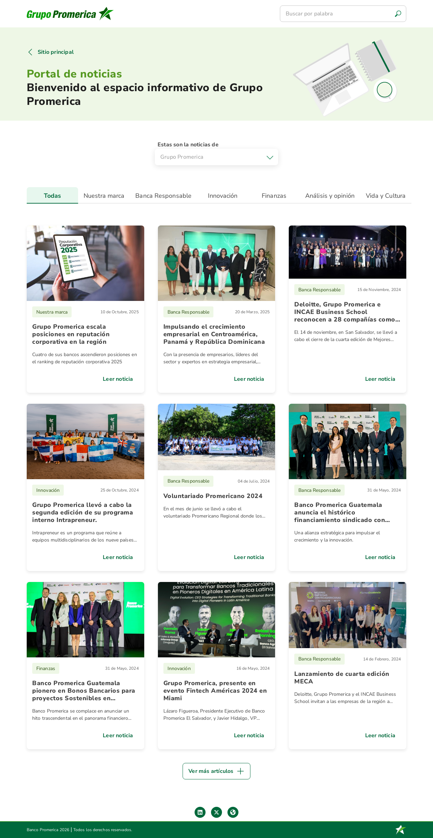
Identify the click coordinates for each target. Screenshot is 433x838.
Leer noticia (118, 379)
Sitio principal (56, 52)
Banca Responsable (163, 196)
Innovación (223, 196)
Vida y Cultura (386, 196)
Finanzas (274, 196)
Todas (52, 196)
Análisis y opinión (330, 196)
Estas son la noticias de (188, 144)
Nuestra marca (104, 196)
